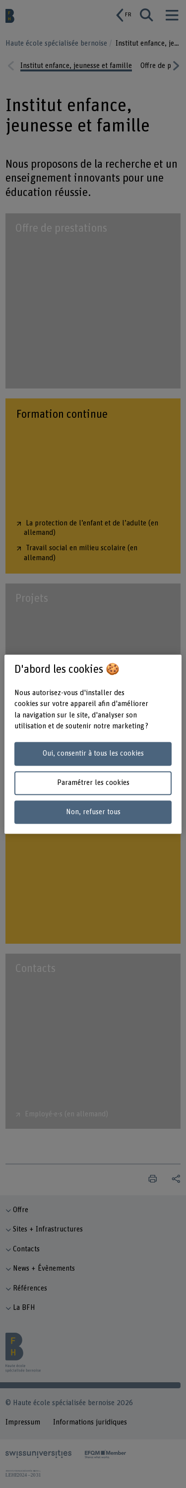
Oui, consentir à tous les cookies (93, 754)
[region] (92, 744)
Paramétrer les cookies (93, 782)
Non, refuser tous (93, 812)
